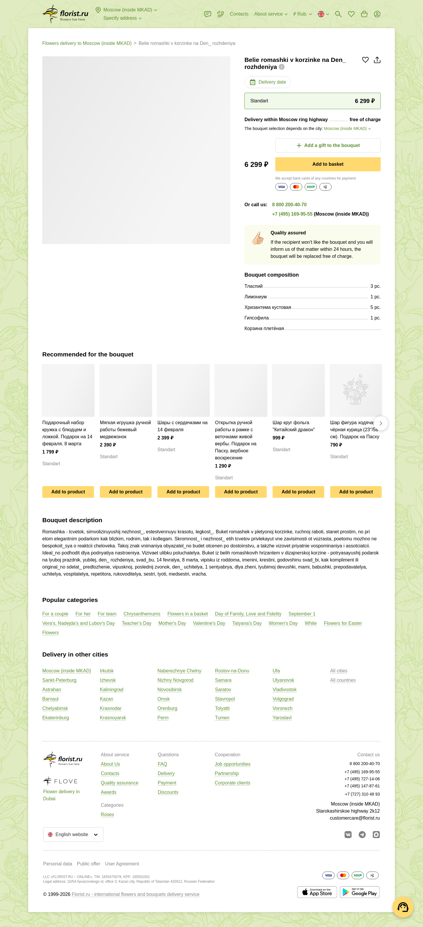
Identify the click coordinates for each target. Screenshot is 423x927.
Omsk (163, 698)
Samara (223, 680)
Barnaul (50, 698)
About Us (110, 764)
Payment (167, 782)
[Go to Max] (376, 834)
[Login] (377, 14)
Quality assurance (119, 782)
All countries (343, 680)
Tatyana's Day (247, 623)
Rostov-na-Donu (232, 670)
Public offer (88, 863)
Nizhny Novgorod (175, 680)
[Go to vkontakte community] (348, 834)
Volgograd (283, 698)
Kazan (106, 698)
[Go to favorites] (351, 14)
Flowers (50, 632)
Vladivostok (285, 689)
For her (83, 613)
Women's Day (283, 623)
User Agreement (122, 863)
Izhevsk (108, 680)
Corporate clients (232, 782)
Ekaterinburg (55, 717)
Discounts (168, 792)
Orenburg (167, 708)
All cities (339, 670)
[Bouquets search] (338, 14)
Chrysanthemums (142, 613)
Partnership (227, 773)
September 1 (301, 613)
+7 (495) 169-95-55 (292, 214)
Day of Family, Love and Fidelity (248, 613)
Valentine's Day (209, 623)
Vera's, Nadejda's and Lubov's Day (78, 623)
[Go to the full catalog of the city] (65, 14)
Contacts (110, 773)
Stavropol (225, 698)
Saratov (223, 689)
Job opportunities (233, 764)
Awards (108, 792)
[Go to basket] (364, 14)
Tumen (222, 717)
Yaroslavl (282, 717)
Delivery (166, 773)
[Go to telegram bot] (362, 834)
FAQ (162, 764)
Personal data (57, 863)
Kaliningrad (111, 689)
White (311, 623)
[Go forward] (381, 423)
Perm (163, 717)
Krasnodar (111, 708)
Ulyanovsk (283, 680)
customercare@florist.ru (355, 818)
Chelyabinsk (55, 708)
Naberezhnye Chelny (179, 670)
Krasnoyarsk (113, 717)
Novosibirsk (169, 689)
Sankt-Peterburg (59, 680)
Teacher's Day (137, 623)
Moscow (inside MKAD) (66, 670)
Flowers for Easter (343, 623)
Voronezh (283, 708)
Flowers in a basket (187, 613)
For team (107, 613)
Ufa (276, 670)
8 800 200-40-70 (289, 204)
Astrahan (51, 689)
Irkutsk (107, 670)
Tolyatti (222, 708)
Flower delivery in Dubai (61, 795)
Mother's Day (172, 623)
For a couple (55, 613)
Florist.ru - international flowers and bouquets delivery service (135, 894)
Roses (107, 814)
